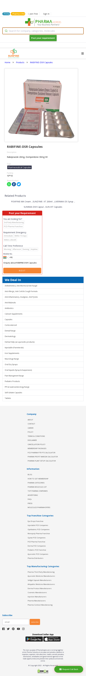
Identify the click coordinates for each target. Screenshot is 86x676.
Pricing (6, 14)
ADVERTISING (33, 495)
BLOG (30, 474)
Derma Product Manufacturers (39, 588)
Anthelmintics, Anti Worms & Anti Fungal (21, 286)
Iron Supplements (12, 353)
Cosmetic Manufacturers (37, 592)
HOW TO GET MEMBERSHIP (38, 479)
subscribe (35, 622)
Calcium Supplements (13, 314)
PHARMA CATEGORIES (36, 483)
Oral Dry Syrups (11, 364)
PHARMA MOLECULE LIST (37, 487)
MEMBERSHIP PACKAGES (37, 448)
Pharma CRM (18, 13)
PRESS (30, 503)
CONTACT (31, 424)
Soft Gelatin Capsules (13, 392)
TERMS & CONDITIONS (36, 436)
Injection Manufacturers (37, 597)
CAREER (30, 428)
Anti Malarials (10, 302)
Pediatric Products (12, 381)
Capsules (8, 319)
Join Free (33, 13)
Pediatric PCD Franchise (37, 550)
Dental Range (10, 330)
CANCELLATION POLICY (36, 444)
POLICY (30, 432)
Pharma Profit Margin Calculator (43, 457)
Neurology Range (12, 359)
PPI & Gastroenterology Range (17, 387)
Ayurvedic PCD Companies (38, 554)
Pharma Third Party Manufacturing (41, 572)
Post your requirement (43, 38)
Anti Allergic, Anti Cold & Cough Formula (21, 291)
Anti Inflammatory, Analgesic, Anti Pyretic (21, 297)
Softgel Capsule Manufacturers (39, 580)
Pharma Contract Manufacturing (40, 605)
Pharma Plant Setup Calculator (42, 461)
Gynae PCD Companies (36, 538)
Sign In (46, 13)
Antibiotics (9, 308)
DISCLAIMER (32, 440)
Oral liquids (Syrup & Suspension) (18, 370)
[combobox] (43, 31)
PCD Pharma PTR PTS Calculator (41, 452)
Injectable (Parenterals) (14, 347)
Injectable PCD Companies (38, 525)
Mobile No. (8, 253)
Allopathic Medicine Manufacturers (41, 584)
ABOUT (30, 420)
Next (22, 270)
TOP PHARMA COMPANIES (38, 491)
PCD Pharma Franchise (36, 542)
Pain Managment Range (14, 375)
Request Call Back (68, 669)
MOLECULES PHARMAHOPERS (39, 507)
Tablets (8, 398)
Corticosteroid (11, 325)
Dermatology (10, 336)
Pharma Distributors (35, 558)
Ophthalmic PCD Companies (38, 529)
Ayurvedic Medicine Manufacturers (41, 576)
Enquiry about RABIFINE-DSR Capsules (22, 263)
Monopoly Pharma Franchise (39, 533)
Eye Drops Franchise (35, 521)
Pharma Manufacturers (37, 601)
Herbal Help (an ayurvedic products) (19, 342)
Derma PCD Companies (37, 546)
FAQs (30, 499)
